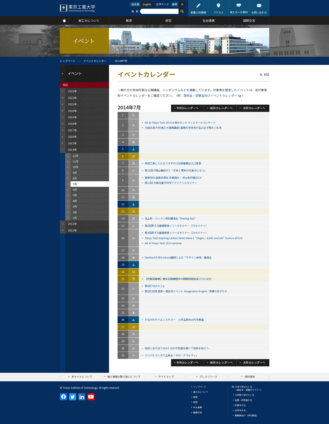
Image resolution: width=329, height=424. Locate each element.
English (147, 4)
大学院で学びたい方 (244, 394)
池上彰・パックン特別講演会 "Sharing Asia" (170, 218)
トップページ (67, 61)
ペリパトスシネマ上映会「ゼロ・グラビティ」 (172, 355)
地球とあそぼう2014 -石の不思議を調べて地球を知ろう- (177, 348)
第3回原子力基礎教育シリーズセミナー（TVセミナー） (177, 225)
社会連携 (197, 407)
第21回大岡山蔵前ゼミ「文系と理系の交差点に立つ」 (176, 170)
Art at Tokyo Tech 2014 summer (163, 243)
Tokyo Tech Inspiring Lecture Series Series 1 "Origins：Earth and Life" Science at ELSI (194, 238)
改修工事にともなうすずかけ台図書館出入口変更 (173, 163)
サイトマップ (166, 376)
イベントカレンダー (94, 61)
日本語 (135, 4)
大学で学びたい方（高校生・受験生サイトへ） (249, 388)
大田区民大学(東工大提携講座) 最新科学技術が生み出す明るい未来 (183, 127)
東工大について (200, 391)
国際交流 (197, 412)
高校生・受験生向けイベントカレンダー (210, 95)
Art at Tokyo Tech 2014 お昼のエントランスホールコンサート (180, 122)
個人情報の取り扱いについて (124, 376)
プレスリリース (208, 376)
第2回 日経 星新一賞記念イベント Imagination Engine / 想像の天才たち (186, 291)
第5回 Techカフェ (155, 286)
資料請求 (250, 376)
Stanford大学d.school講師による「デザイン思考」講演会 (178, 257)
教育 (195, 397)
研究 (195, 402)
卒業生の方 (240, 405)
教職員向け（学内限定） (246, 415)
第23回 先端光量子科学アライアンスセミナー (171, 182)
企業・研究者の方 (243, 400)
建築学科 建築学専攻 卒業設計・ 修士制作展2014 (173, 177)
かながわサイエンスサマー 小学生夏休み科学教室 (174, 319)
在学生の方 (240, 410)
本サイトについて (82, 376)
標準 (174, 4)
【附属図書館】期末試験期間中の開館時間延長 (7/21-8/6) (178, 279)
